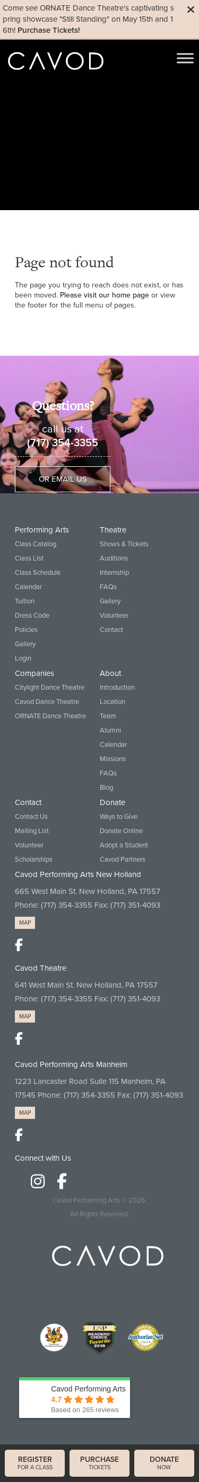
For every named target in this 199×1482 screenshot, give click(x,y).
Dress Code (32, 615)
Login (23, 658)
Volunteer (114, 615)
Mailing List (32, 831)
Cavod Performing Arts (86, 1200)
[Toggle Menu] (185, 58)
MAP (25, 922)
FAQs (108, 587)
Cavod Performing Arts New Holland (78, 874)
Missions (113, 759)
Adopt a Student (124, 845)
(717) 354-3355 (62, 443)
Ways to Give (118, 816)
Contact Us (31, 816)
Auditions (114, 558)
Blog (106, 787)
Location (112, 702)
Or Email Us (63, 479)
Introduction (117, 687)
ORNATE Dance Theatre (50, 716)
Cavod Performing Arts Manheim (71, 1064)
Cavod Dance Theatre (47, 702)
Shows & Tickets (124, 544)
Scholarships (34, 859)
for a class (35, 1463)
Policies (26, 630)
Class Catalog (35, 544)
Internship (114, 572)
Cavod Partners (122, 859)
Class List (29, 558)
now (164, 1463)
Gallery (25, 644)
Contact (111, 630)
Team (108, 716)
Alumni (110, 730)
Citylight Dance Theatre (49, 687)
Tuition (24, 601)
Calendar (28, 587)
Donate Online (121, 831)
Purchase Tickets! (49, 30)
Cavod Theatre (40, 968)
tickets (99, 1463)
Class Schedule (37, 572)
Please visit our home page (104, 295)
